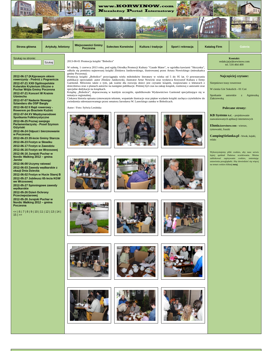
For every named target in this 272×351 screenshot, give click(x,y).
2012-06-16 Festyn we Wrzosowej (35, 149)
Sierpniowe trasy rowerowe (225, 82)
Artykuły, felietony (57, 46)
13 (53, 211)
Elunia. (223, 125)
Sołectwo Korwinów (119, 46)
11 (42, 211)
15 (15, 214)
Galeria (244, 46)
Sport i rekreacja (182, 46)
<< (15, 211)
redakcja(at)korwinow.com (234, 61)
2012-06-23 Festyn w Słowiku (32, 142)
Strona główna (26, 46)
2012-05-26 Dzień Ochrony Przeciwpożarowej (31, 194)
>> (20, 214)
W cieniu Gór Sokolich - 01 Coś (228, 88)
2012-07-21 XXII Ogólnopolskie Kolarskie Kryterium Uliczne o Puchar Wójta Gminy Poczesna (34, 86)
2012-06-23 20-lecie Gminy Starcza (36, 138)
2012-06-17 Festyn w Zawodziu (34, 145)
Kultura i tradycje (151, 46)
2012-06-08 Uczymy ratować (32, 163)
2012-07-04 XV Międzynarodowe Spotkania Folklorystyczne (34, 116)
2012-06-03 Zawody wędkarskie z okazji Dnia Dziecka (35, 169)
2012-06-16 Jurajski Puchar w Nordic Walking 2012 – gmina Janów (33, 156)
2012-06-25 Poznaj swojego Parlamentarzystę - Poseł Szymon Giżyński (36, 124)
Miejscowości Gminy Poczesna (89, 47)
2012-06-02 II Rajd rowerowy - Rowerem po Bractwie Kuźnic (33, 109)
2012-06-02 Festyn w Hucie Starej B (37, 174)
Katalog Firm (213, 46)
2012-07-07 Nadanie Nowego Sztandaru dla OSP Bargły (32, 102)
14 (58, 211)
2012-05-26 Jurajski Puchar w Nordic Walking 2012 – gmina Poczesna (33, 202)
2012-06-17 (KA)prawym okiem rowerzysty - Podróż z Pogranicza (36, 78)
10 (36, 211)
